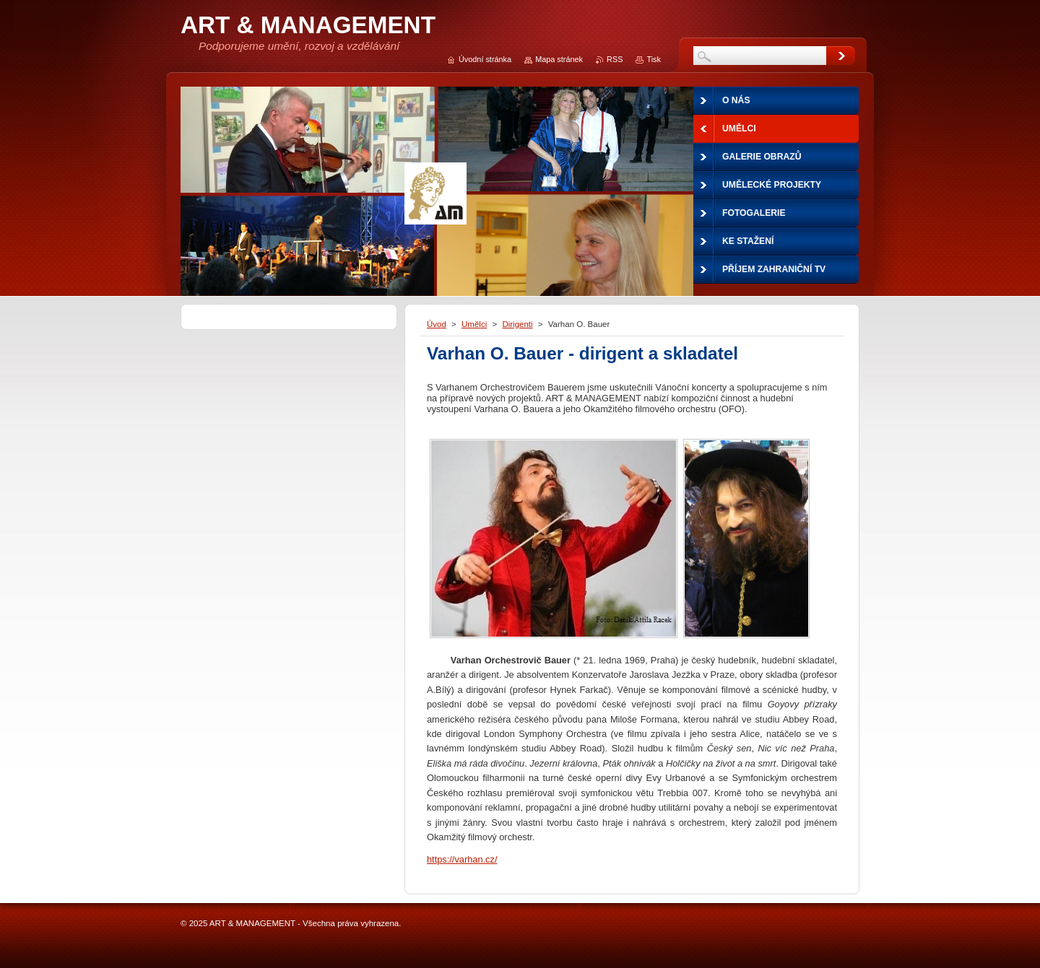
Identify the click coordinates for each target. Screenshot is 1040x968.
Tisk (653, 59)
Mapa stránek (559, 59)
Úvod (436, 324)
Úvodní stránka (485, 59)
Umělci (474, 324)
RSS (615, 59)
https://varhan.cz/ (462, 859)
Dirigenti (517, 324)
